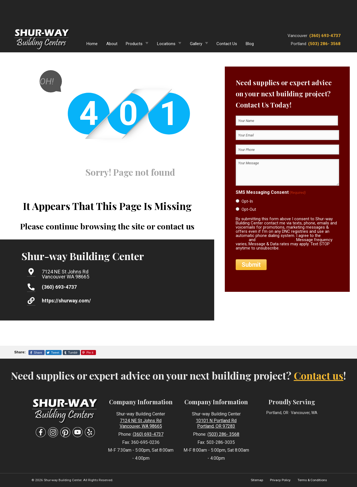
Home (92, 43)
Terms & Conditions (312, 480)
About (111, 43)
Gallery (196, 43)
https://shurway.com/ (66, 301)
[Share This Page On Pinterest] (88, 352)
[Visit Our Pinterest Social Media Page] (65, 432)
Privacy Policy (280, 480)
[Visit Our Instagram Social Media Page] (53, 432)
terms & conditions (275, 239)
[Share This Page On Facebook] (36, 352)
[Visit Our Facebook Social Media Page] (41, 432)
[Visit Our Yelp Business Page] (90, 432)
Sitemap (257, 480)
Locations (166, 43)
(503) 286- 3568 (324, 43)
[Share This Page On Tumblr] (71, 352)
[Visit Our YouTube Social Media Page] (78, 432)
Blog (250, 43)
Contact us (318, 375)
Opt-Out (249, 209)
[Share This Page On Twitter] (53, 352)
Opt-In (247, 201)
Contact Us (226, 43)
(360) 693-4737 (325, 35)
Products (134, 43)
